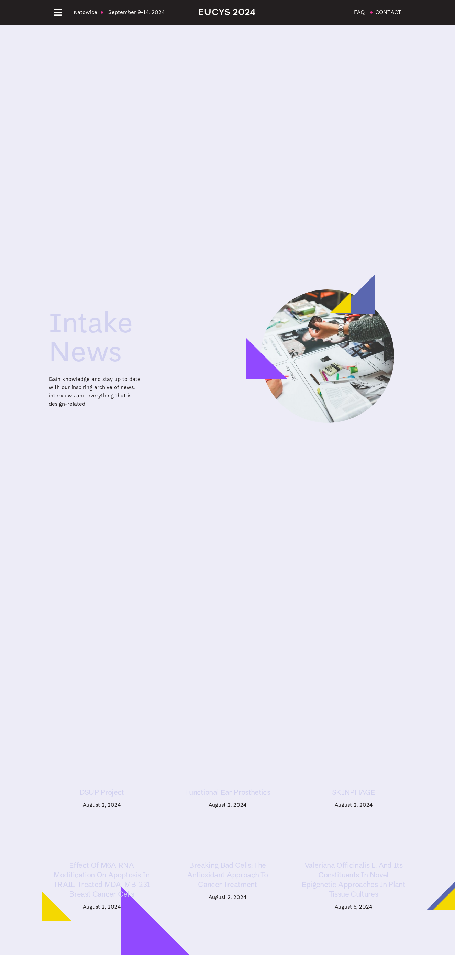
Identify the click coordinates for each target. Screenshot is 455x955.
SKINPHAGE (353, 793)
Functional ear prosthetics (227, 793)
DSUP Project (101, 793)
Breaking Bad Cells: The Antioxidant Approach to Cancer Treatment (227, 875)
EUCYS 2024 (227, 13)
